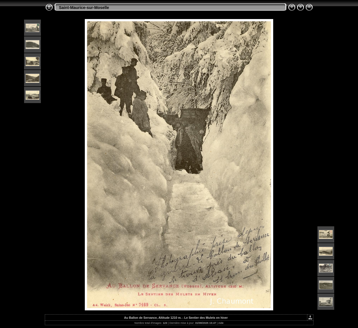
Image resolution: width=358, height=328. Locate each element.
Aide (220, 322)
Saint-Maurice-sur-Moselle (84, 7)
